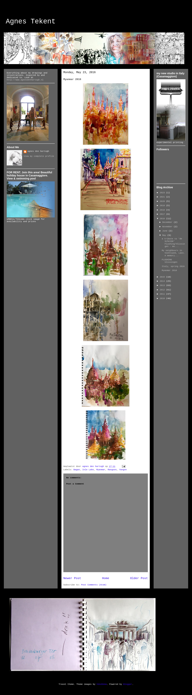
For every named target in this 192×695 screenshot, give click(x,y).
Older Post (139, 578)
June (165, 231)
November (168, 227)
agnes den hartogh (38, 151)
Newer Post (72, 578)
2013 (163, 285)
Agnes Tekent (30, 22)
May (164, 235)
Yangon (123, 470)
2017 (163, 214)
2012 (163, 290)
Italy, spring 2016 (173, 266)
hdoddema (102, 684)
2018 (163, 210)
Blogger (127, 684)
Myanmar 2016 (169, 270)
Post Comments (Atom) (93, 585)
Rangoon (112, 470)
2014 (163, 281)
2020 (163, 201)
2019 (163, 205)
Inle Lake (88, 470)
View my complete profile (39, 156)
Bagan (77, 470)
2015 (163, 277)
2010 (163, 298)
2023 (163, 193)
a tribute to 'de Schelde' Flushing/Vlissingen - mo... (173, 243)
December (168, 222)
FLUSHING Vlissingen (169, 261)
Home (105, 578)
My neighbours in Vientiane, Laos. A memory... (173, 253)
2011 (163, 294)
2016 (163, 218)
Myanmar (100, 470)
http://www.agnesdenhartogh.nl (25, 80)
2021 (163, 197)
